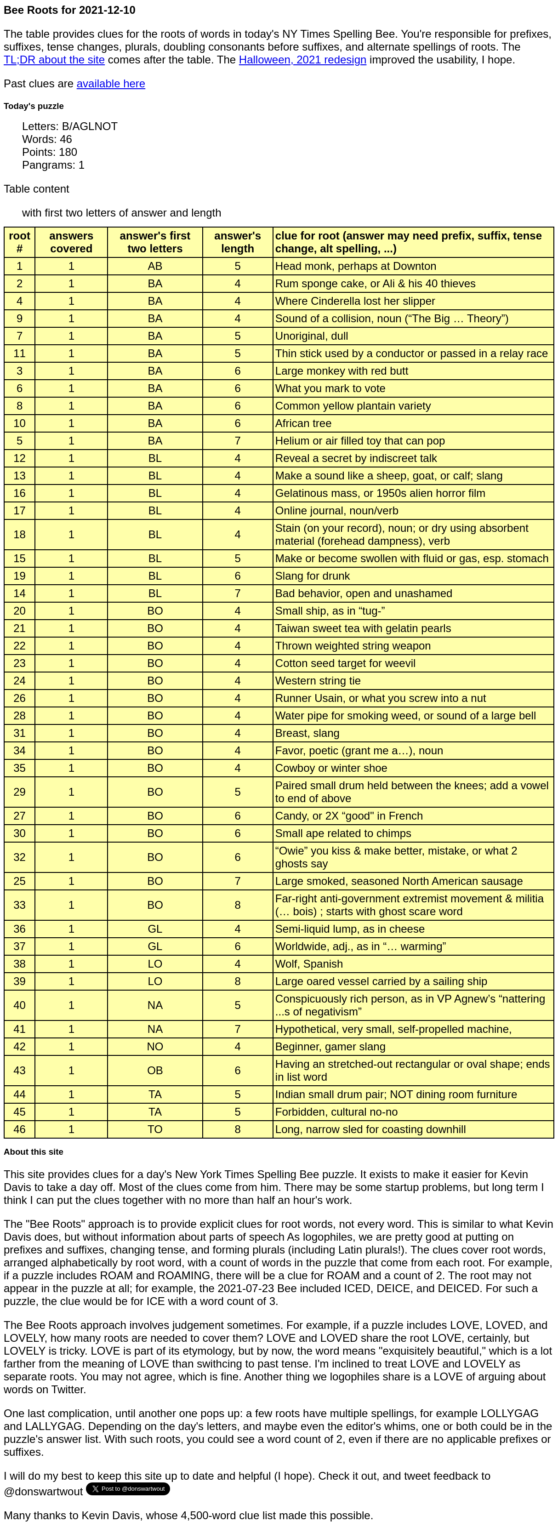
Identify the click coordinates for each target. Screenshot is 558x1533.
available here (111, 83)
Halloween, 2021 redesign (303, 59)
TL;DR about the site (54, 59)
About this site (33, 1152)
